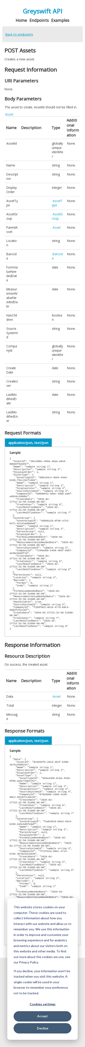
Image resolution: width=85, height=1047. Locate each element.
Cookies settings (43, 1004)
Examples (60, 20)
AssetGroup (57, 216)
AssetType (57, 203)
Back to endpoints (19, 34)
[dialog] (42, 969)
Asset (9, 114)
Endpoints (39, 20)
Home (21, 20)
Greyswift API (42, 11)
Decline (42, 1028)
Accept (42, 1016)
